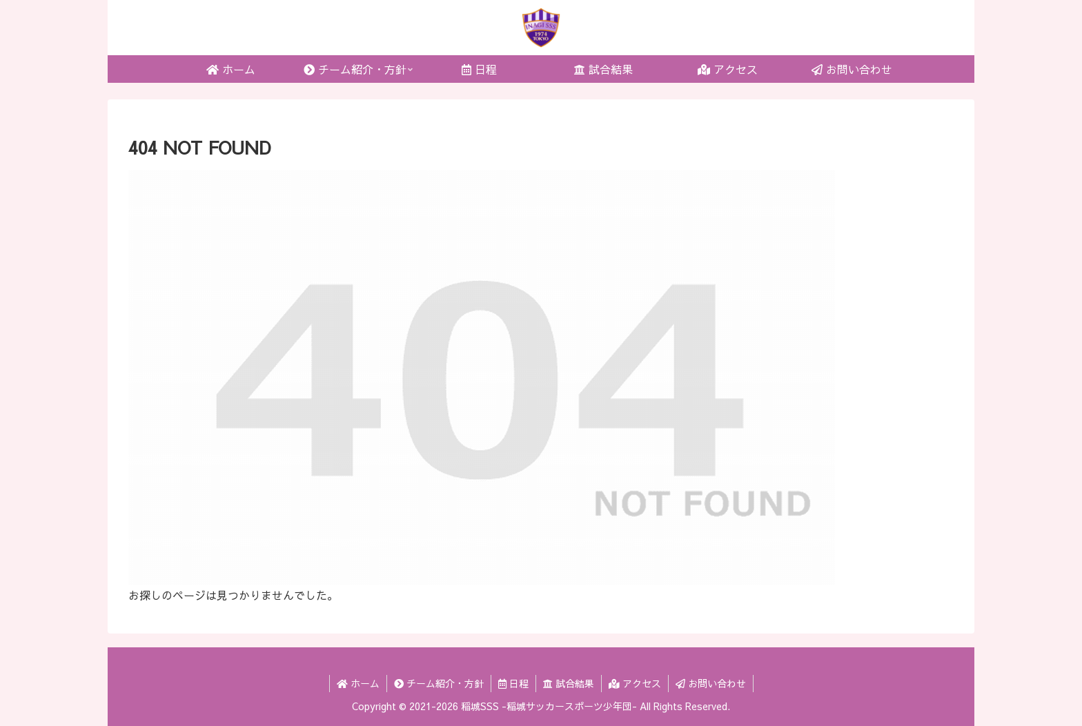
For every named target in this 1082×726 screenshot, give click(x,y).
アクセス (635, 683)
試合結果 (568, 683)
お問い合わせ (711, 683)
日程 (513, 683)
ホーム (358, 683)
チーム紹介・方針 (439, 683)
